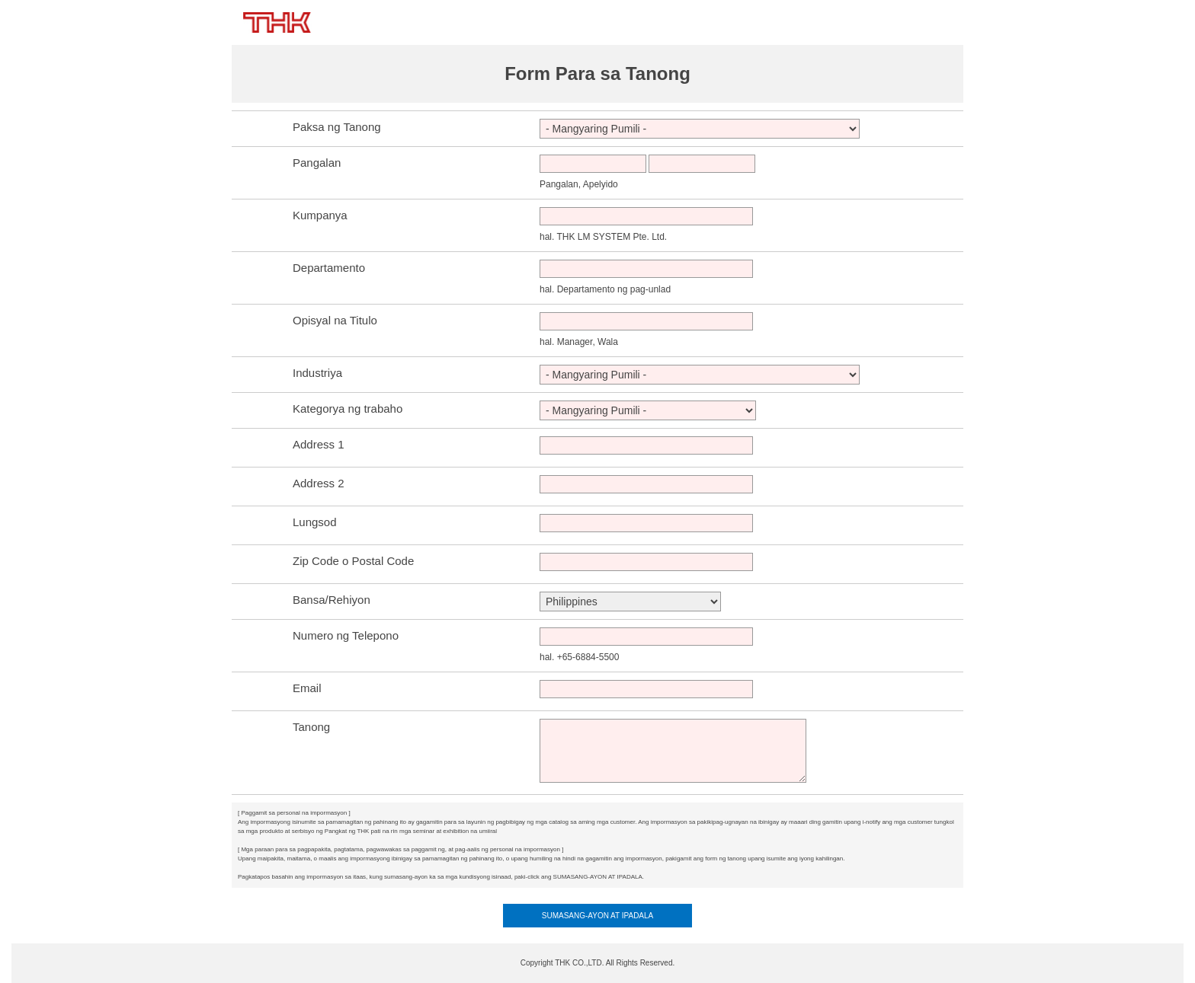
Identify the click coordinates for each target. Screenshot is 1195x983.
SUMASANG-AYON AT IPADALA (598, 915)
